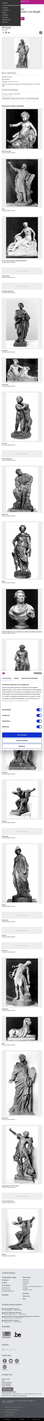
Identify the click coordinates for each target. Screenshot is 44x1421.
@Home (5, 22)
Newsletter (8, 1389)
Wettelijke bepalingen (10, 1412)
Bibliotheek (26, 1280)
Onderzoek (6, 19)
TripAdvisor (4, 1369)
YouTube (11, 1363)
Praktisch (5, 3)
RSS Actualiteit (6, 1384)
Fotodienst (26, 1283)
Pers (24, 1299)
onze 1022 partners (13, 687)
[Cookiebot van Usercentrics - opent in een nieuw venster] (33, 673)
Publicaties (26, 1281)
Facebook (4, 1363)
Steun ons (26, 1296)
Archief (25, 1285)
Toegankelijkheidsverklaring (11, 1409)
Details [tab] (16, 678)
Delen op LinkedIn (6, 32)
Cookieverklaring (9, 1414)
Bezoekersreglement (8, 1291)
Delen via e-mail (8, 32)
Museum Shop (6, 1289)
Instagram (16, 1363)
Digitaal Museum (27, 1289)
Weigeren (22, 746)
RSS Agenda (5, 1379)
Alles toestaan (22, 735)
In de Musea (6, 1285)
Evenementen (6, 1288)
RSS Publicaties (6, 1385)
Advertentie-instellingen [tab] (30, 678)
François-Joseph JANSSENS (11, 95)
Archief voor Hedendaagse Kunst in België (32, 1287)
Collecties (5, 10)
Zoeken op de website (3, 1349)
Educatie (5, 17)
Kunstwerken (40, 32)
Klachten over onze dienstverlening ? (14, 1407)
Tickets (4, 1283)
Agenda (5, 8)
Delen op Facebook (3, 32)
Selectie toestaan (22, 740)
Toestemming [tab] (6, 678)
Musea (4, 12)
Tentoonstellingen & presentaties (10, 5)
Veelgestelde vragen (9, 1277)
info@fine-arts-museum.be (19, 1395)
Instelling (5, 15)
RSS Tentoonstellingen (7, 1381)
